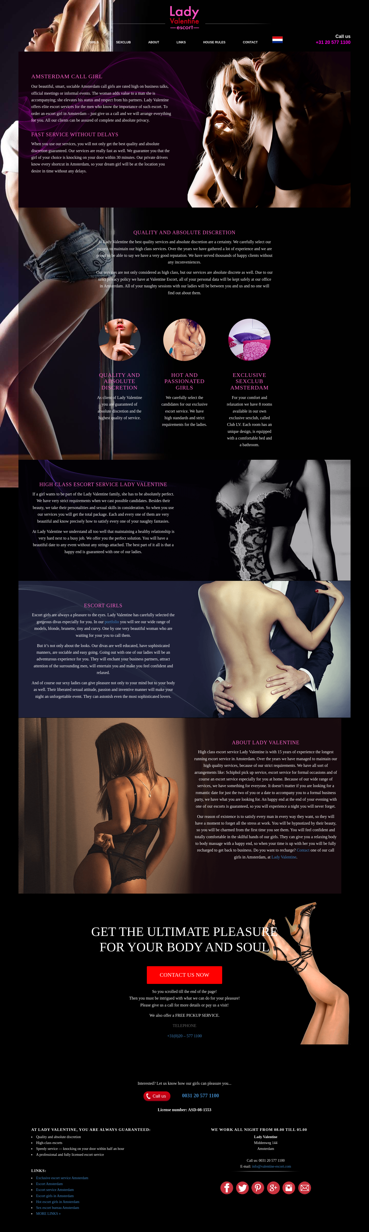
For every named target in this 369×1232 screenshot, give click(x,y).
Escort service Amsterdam (55, 1190)
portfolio (112, 622)
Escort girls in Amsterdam (55, 1196)
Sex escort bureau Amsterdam (57, 1208)
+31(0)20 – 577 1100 (184, 1036)
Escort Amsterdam (49, 1184)
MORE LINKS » (48, 1214)
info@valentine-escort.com (271, 1166)
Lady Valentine (284, 857)
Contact (303, 850)
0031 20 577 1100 (200, 1095)
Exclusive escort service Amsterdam (62, 1178)
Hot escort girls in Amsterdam (57, 1202)
